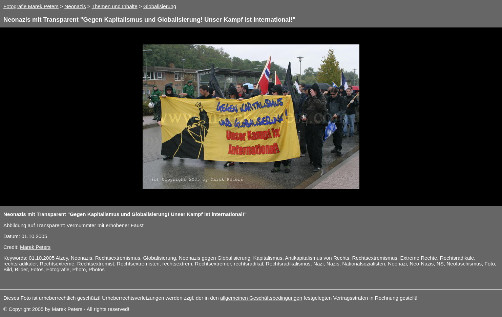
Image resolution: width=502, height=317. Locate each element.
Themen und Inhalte (115, 6)
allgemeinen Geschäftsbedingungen (261, 298)
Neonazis (75, 6)
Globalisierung (159, 6)
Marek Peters (35, 247)
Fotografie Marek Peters (31, 6)
